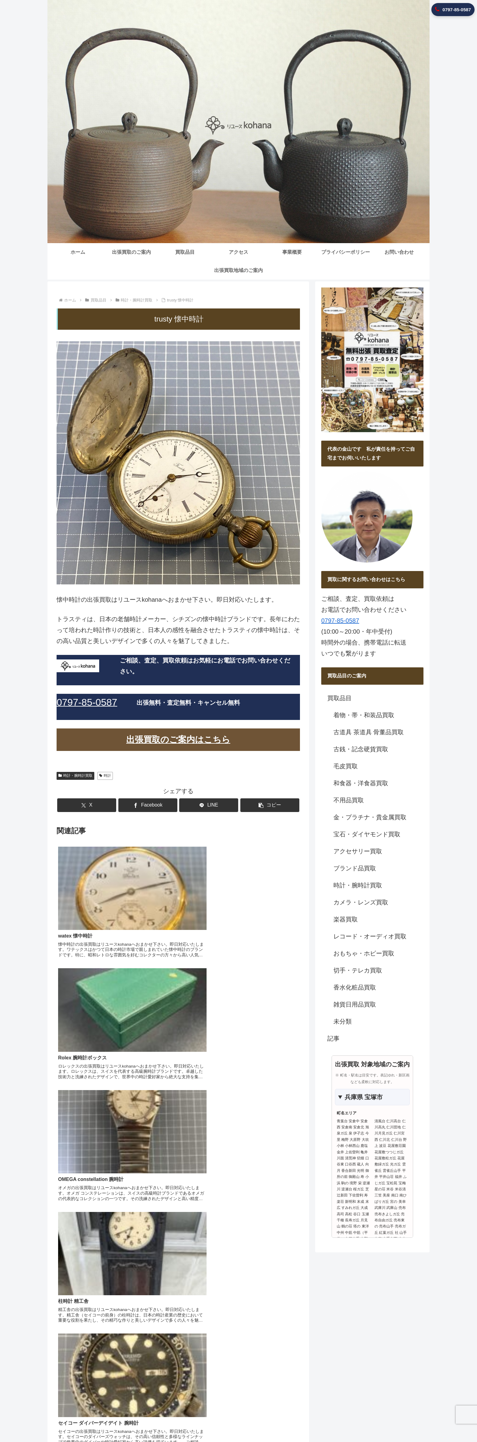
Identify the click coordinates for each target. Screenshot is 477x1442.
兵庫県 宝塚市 (364, 1097)
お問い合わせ (362, 1421)
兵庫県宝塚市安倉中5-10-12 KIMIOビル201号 (359, 1359)
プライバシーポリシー (321, 1421)
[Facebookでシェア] (157, 805)
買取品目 (238, 1421)
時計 (105, 775)
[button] (239, 805)
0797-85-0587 (340, 620)
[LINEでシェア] (198, 805)
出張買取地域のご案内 (402, 1421)
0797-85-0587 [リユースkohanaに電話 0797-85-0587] (453, 9)
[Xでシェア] (116, 805)
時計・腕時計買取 (75, 775)
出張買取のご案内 (207, 1421)
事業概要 (285, 1421)
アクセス (261, 1421)
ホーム (176, 1421)
